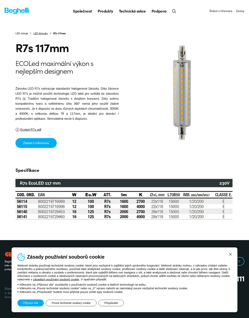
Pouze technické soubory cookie (71, 303)
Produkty (105, 11)
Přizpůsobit (111, 303)
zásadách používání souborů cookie (56, 279)
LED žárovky (40, 33)
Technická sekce (132, 11)
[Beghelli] (17, 10)
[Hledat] (174, 11)
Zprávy (240, 11)
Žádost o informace (220, 11)
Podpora (159, 11)
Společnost (82, 11)
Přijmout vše (30, 303)
